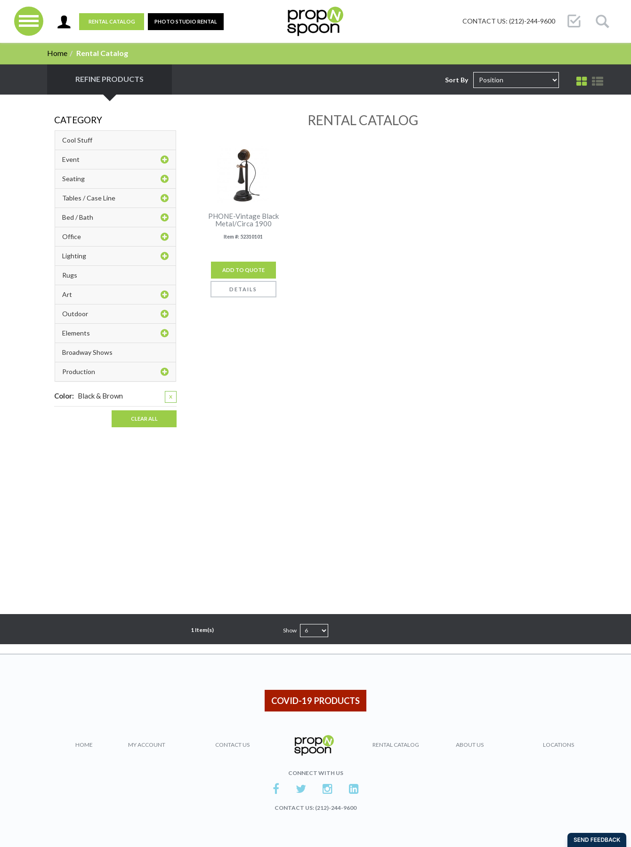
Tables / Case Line (115, 198)
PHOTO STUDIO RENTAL (185, 21)
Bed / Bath (115, 217)
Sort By (456, 80)
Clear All (144, 419)
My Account (146, 744)
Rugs (69, 275)
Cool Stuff (77, 140)
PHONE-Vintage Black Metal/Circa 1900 (243, 220)
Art (115, 294)
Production (115, 371)
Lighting (115, 256)
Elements (115, 333)
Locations (558, 744)
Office (115, 236)
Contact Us (232, 744)
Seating (115, 179)
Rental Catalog (112, 21)
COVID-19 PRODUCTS (315, 700)
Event (115, 159)
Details (243, 289)
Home (57, 52)
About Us (470, 744)
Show (290, 630)
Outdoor (115, 314)
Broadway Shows (87, 352)
